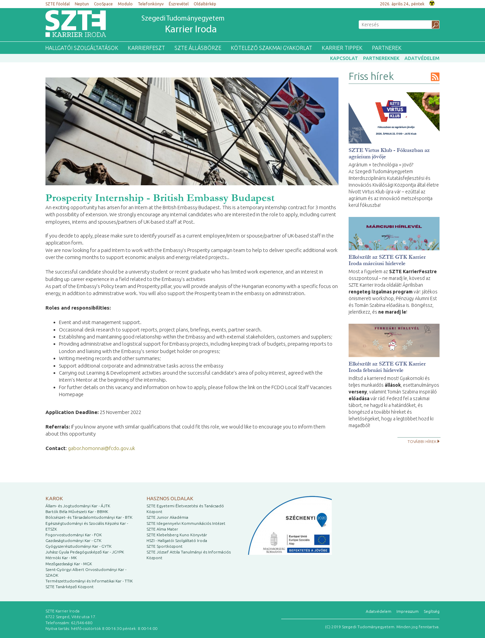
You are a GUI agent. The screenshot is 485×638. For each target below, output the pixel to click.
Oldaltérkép (205, 4)
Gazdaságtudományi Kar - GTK (73, 540)
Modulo (125, 4)
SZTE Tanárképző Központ (69, 586)
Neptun (82, 4)
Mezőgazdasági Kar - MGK (68, 564)
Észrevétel (179, 4)
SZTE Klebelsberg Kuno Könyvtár (177, 535)
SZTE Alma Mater (162, 529)
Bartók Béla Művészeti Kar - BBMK (76, 511)
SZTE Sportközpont (165, 546)
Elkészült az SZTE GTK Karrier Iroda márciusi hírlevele (387, 260)
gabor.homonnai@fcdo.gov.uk (101, 448)
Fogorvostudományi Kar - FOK (73, 535)
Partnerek (386, 48)
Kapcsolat (344, 58)
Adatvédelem (422, 58)
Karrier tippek (342, 48)
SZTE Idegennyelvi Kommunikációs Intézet (186, 523)
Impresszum (407, 611)
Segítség (432, 611)
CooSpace (103, 4)
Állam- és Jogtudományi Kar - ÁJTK (77, 506)
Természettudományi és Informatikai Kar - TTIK (89, 581)
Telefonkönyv (151, 4)
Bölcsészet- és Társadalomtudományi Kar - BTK (88, 517)
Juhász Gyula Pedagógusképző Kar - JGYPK (84, 552)
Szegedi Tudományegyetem (183, 25)
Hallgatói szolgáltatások (81, 48)
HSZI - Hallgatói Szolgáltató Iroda (177, 540)
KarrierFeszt (146, 48)
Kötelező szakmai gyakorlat (271, 48)
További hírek (422, 441)
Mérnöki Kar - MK (61, 557)
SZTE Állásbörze (197, 48)
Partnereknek (381, 58)
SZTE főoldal (57, 4)
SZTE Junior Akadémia (167, 517)
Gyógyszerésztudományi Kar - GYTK (78, 546)
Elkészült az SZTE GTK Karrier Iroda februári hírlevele (387, 366)
